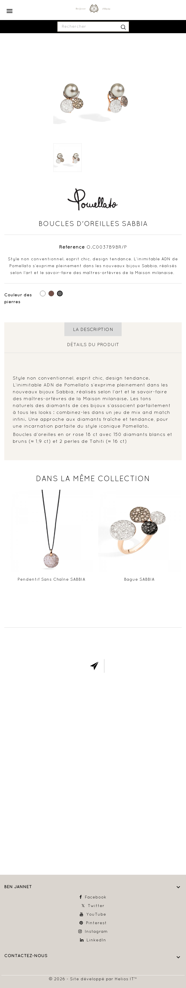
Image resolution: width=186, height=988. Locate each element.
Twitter (96, 905)
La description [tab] (93, 329)
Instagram (96, 931)
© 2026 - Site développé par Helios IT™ (93, 979)
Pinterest (96, 922)
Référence (72, 246)
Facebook (96, 897)
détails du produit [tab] (93, 344)
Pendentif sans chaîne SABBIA (51, 579)
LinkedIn (96, 940)
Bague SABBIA (139, 579)
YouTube (96, 914)
